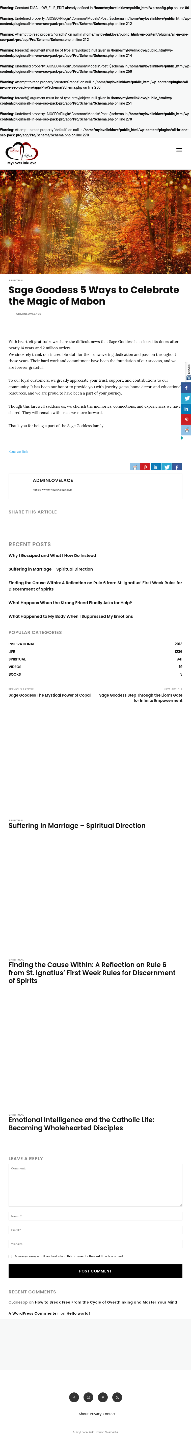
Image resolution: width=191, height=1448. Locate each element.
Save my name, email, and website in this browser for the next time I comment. (69, 1256)
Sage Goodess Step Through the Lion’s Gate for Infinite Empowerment (140, 698)
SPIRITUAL (16, 280)
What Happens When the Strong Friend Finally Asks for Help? (70, 603)
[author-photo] (12, 836)
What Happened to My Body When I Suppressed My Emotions (71, 616)
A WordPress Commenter (33, 1313)
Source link (18, 451)
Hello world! (78, 1313)
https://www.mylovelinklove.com (52, 490)
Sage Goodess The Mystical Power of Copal (50, 695)
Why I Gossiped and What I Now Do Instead (52, 555)
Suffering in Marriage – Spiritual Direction (51, 569)
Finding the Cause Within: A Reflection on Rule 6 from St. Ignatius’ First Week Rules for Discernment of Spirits (92, 972)
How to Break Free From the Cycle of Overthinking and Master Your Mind (106, 1302)
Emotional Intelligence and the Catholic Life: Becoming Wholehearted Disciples (81, 1123)
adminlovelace (29, 314)
